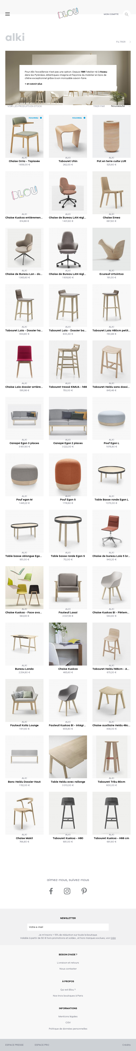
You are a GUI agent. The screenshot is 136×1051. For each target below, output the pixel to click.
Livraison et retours (68, 962)
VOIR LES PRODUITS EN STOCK (24, 106)
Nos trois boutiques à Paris (68, 995)
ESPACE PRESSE (14, 1045)
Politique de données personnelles (68, 1028)
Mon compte (111, 14)
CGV (113, 938)
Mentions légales (68, 1016)
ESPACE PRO (42, 1045)
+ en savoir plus (33, 84)
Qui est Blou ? (68, 989)
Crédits (126, 1045)
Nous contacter (68, 968)
